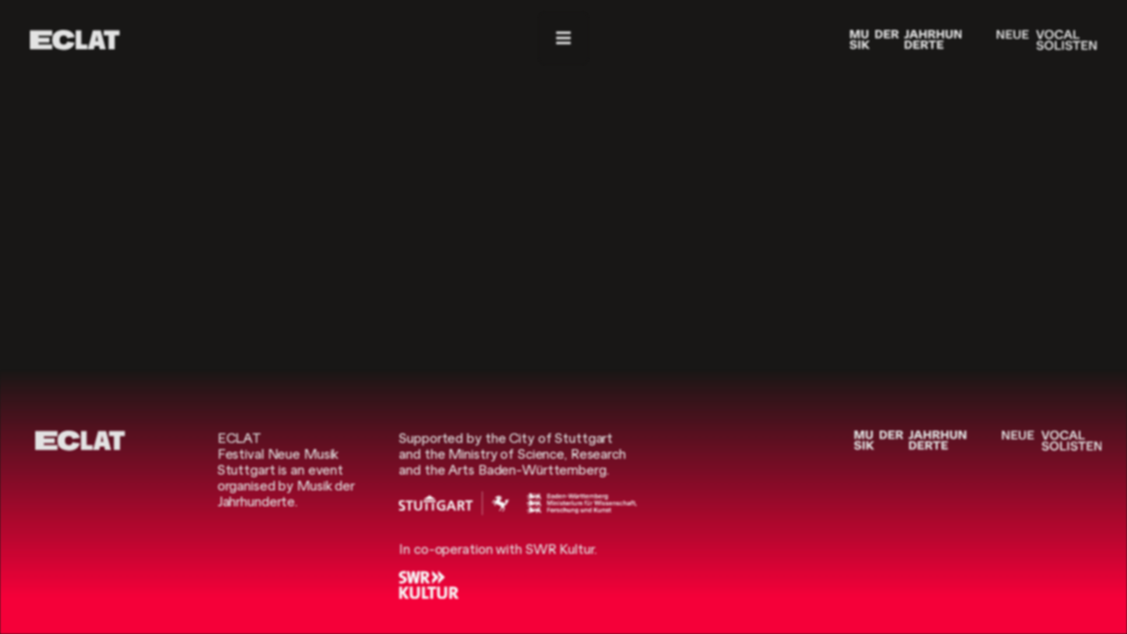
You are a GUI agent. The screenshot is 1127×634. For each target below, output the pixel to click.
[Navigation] (563, 38)
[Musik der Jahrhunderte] (906, 40)
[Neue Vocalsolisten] (1046, 40)
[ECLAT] (75, 40)
